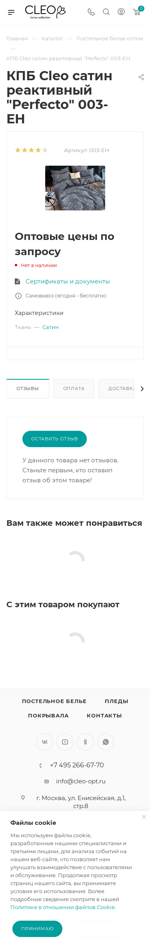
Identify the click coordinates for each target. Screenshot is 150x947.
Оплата (74, 388)
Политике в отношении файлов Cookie (62, 907)
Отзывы (27, 388)
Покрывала (48, 715)
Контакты (104, 715)
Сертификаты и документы (68, 281)
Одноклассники (85, 742)
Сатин (50, 327)
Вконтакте (44, 742)
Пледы (116, 701)
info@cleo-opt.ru (81, 781)
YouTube (65, 742)
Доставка (122, 388)
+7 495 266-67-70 (77, 765)
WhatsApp (105, 742)
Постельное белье (54, 701)
